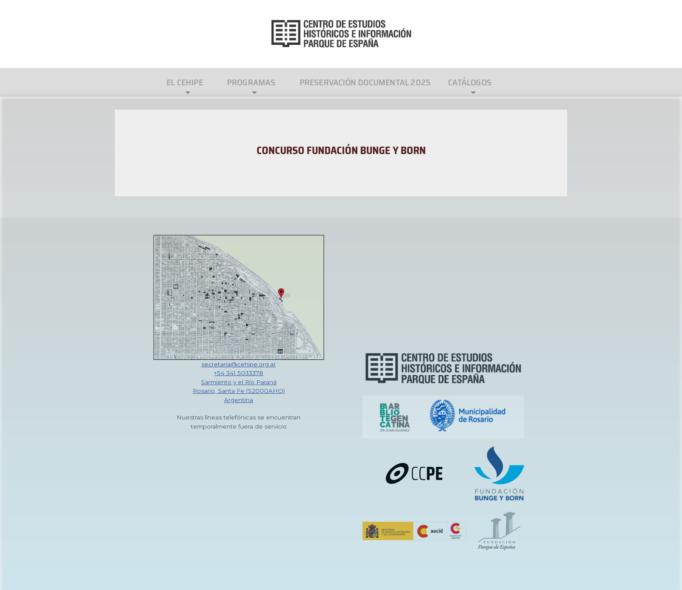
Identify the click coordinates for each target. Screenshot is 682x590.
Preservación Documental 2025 (365, 82)
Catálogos (469, 82)
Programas (251, 82)
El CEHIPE (185, 82)
